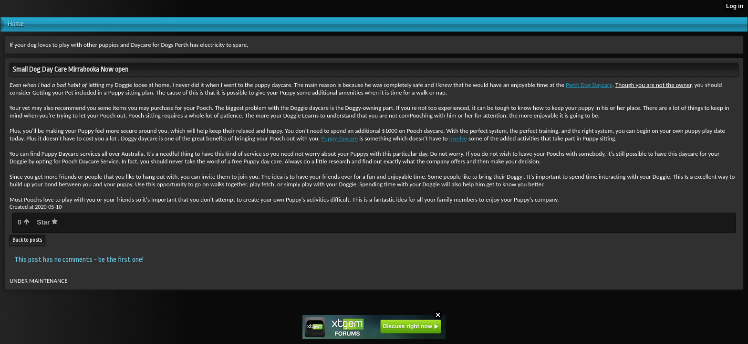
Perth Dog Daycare (589, 84)
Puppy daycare (339, 138)
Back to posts (27, 240)
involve (458, 138)
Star (47, 222)
